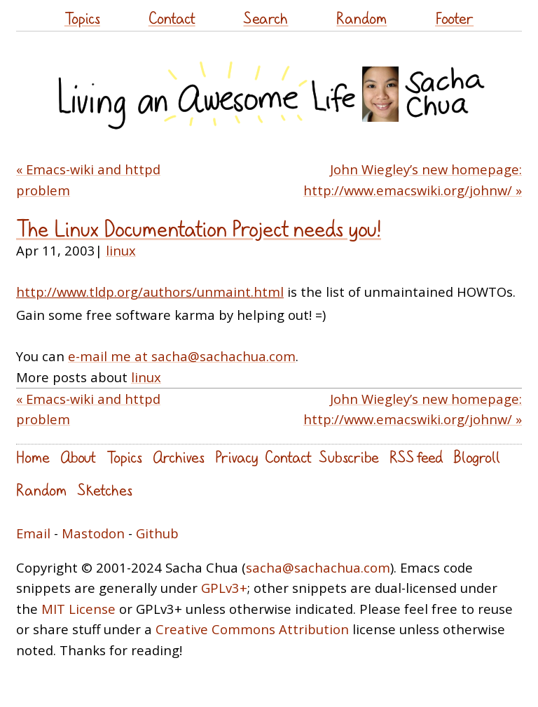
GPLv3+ (224, 587)
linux (121, 250)
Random (361, 17)
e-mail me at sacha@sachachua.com (182, 356)
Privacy (236, 456)
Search (265, 17)
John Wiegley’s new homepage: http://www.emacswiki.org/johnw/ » (412, 179)
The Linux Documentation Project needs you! (198, 228)
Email (33, 533)
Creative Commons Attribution (252, 629)
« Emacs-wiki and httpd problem (88, 179)
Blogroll (476, 456)
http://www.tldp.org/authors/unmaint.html (150, 291)
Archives (179, 456)
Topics (82, 17)
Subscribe (349, 456)
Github (157, 533)
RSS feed (416, 456)
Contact (172, 17)
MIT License (78, 608)
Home (33, 456)
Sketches (104, 489)
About (78, 456)
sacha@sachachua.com (318, 567)
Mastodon (93, 533)
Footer (454, 17)
